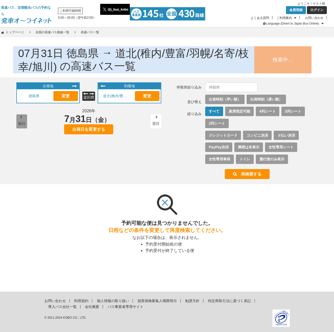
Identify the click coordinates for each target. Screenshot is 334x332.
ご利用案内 (284, 18)
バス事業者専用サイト (125, 307)
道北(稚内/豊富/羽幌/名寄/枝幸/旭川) (117, 96)
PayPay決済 (219, 147)
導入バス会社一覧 (62, 307)
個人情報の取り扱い (113, 301)
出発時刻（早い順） (225, 99)
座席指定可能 (239, 111)
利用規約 (81, 301)
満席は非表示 (248, 147)
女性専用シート (281, 147)
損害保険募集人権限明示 (157, 301)
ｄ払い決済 (286, 135)
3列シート (293, 111)
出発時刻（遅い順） (266, 99)
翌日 (155, 123)
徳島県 (34, 96)
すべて (214, 111)
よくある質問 (260, 18)
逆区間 (88, 97)
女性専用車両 (219, 159)
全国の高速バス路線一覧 (52, 32)
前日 (21, 123)
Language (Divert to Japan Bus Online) (292, 23)
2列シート (217, 123)
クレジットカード (223, 135)
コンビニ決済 (257, 135)
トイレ (244, 159)
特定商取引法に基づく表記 (229, 301)
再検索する (251, 174)
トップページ (15, 32)
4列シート (267, 111)
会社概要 (92, 307)
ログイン (317, 10)
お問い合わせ (314, 18)
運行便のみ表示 (271, 159)
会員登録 (296, 10)
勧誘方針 (192, 301)
